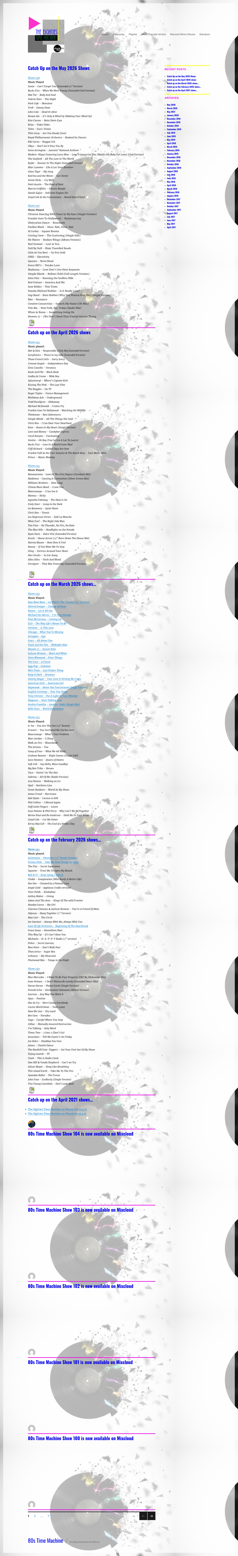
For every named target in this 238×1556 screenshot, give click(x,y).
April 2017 (171, 227)
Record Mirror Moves (182, 34)
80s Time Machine (45, 1540)
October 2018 (173, 164)
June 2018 (171, 178)
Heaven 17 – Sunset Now (42, 649)
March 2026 (172, 108)
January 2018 (172, 195)
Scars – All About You (40, 640)
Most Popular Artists (153, 34)
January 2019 (172, 153)
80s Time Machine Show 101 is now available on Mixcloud (80, 1362)
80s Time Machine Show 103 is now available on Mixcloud (80, 1209)
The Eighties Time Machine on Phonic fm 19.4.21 (57, 1113)
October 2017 (172, 206)
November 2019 (173, 122)
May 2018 (171, 181)
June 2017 (171, 220)
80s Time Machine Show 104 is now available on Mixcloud (80, 1133)
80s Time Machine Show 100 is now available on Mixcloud (80, 1438)
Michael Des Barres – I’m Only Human (49, 614)
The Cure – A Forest (39, 661)
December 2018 (173, 157)
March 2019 (172, 146)
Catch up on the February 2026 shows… (64, 839)
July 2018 (171, 174)
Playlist (133, 34)
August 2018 (172, 171)
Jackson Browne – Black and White (47, 653)
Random (204, 34)
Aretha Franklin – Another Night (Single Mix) (54, 704)
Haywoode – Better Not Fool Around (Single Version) (58, 687)
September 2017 (174, 209)
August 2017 (172, 213)
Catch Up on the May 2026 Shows (59, 68)
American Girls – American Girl (46, 683)
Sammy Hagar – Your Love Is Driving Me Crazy (54, 678)
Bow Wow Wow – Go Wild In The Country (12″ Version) (59, 602)
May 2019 (171, 139)
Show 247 (34, 205)
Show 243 (34, 593)
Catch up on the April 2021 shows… (60, 1099)
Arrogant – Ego (37, 636)
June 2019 (171, 136)
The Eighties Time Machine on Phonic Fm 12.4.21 (57, 1109)
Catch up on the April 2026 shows (59, 332)
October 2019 (173, 125)
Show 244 (34, 342)
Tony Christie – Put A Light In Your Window (53, 695)
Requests (118, 34)
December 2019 (173, 118)
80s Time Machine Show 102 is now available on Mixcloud (80, 1285)
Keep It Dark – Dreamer (41, 674)
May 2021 (171, 111)
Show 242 (34, 717)
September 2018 (174, 167)
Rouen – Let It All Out (40, 610)
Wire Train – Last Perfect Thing (45, 670)
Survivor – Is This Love (41, 627)
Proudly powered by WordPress (85, 1542)
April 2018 (171, 185)
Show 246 (34, 77)
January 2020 (173, 115)
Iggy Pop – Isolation (39, 666)
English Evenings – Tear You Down (48, 691)
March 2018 (172, 188)
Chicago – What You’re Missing (45, 631)
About (105, 34)
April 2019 (171, 143)
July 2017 (171, 216)
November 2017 (173, 202)
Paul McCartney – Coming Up (44, 619)
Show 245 (34, 465)
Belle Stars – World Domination (46, 708)
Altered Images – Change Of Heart (47, 606)
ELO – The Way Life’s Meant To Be (47, 623)
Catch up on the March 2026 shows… (62, 583)
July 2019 (171, 132)
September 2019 (174, 129)
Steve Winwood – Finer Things (45, 657)
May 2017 (171, 223)
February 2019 (173, 150)
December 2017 (173, 199)
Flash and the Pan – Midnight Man (47, 644)
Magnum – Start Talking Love (45, 700)
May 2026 (171, 104)
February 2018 (173, 192)
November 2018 (173, 160)
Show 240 (34, 968)
